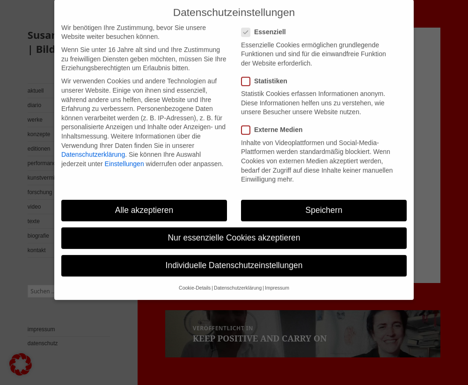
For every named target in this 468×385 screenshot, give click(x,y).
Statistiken (267, 71)
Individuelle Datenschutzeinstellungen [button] (234, 255)
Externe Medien (274, 120)
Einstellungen (124, 154)
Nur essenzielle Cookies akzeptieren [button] (234, 227)
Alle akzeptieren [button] (144, 200)
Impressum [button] (277, 278)
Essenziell (266, 22)
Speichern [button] (324, 200)
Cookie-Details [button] (195, 278)
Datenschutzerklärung (93, 144)
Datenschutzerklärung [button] (238, 278)
